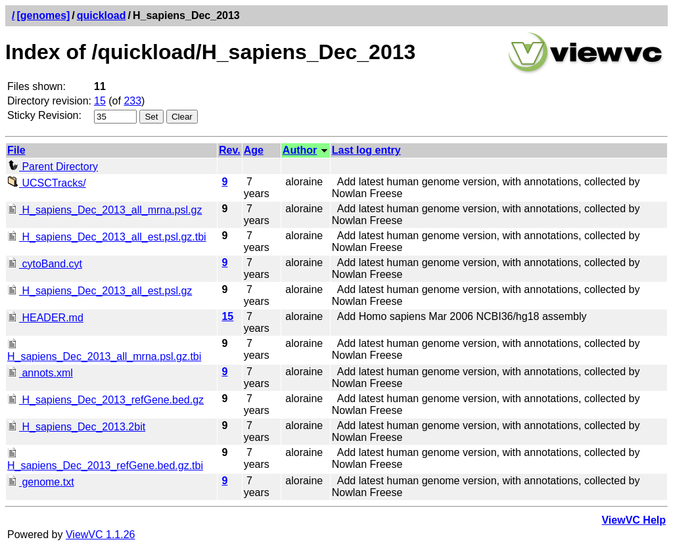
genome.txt (40, 482)
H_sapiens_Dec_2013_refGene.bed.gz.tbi (105, 459)
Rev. (230, 150)
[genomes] (43, 15)
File (16, 150)
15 (100, 100)
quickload (101, 15)
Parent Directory (52, 166)
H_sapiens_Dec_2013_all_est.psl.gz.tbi (106, 236)
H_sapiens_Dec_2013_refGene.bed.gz (105, 399)
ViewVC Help (633, 520)
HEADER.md (45, 317)
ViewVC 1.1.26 (100, 534)
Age (254, 150)
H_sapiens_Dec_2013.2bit (76, 426)
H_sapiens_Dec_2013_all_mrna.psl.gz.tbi (104, 350)
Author (300, 150)
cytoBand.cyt (44, 263)
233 (132, 100)
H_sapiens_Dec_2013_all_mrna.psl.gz (104, 210)
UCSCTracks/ (46, 183)
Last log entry (366, 150)
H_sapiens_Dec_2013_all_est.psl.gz (99, 290)
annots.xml (40, 372)
